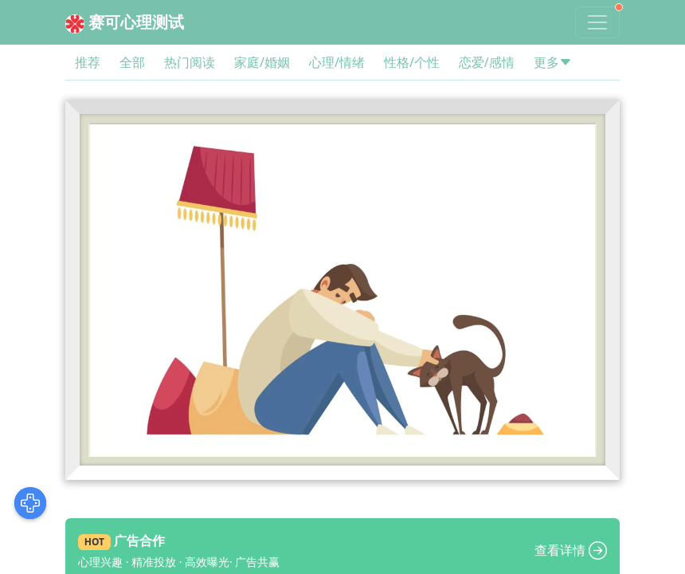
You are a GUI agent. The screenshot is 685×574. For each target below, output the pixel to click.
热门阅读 (189, 62)
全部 (132, 62)
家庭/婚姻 (262, 62)
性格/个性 (412, 62)
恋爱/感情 (487, 62)
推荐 (87, 62)
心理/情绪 (337, 62)
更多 (553, 62)
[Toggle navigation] (597, 22)
